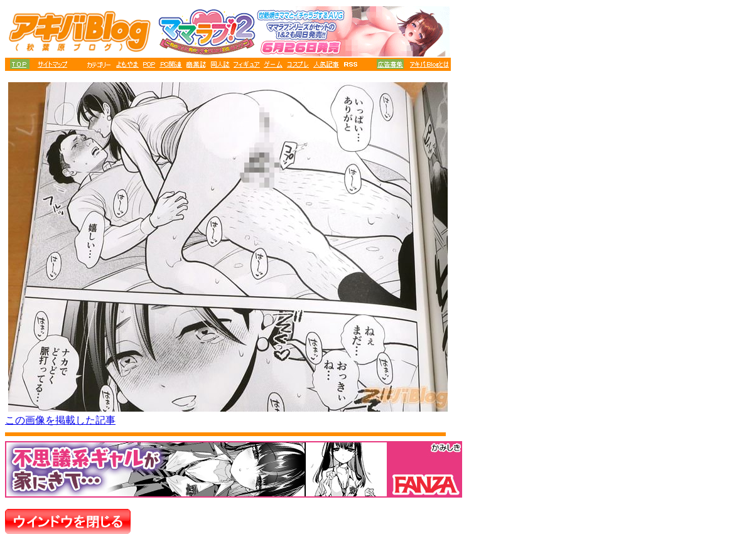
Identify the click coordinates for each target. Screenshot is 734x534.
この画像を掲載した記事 (60, 420)
